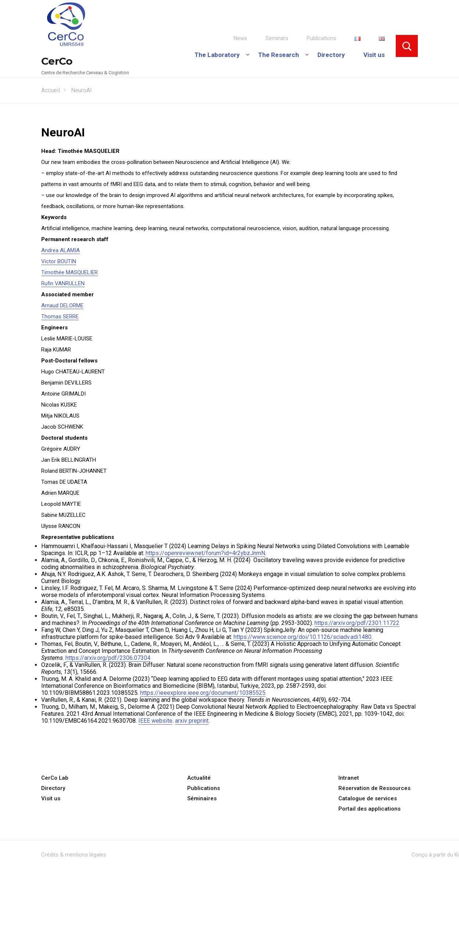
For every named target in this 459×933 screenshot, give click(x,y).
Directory (331, 54)
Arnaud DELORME (62, 305)
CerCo (56, 61)
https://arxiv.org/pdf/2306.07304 (107, 657)
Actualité (199, 778)
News (240, 38)
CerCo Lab (54, 778)
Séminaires (202, 798)
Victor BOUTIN (58, 261)
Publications (321, 38)
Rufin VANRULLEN (63, 283)
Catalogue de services (367, 798)
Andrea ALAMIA (60, 250)
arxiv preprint (192, 720)
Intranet (348, 778)
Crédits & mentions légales (73, 854)
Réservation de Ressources (374, 788)
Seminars (277, 38)
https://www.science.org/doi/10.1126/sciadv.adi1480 (302, 636)
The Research (278, 54)
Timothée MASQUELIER (69, 272)
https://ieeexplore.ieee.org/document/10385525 (203, 692)
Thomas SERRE (60, 316)
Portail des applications (369, 808)
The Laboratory (217, 54)
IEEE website (155, 720)
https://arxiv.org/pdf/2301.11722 (356, 622)
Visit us (374, 54)
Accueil (50, 90)
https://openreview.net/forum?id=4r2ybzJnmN (205, 553)
